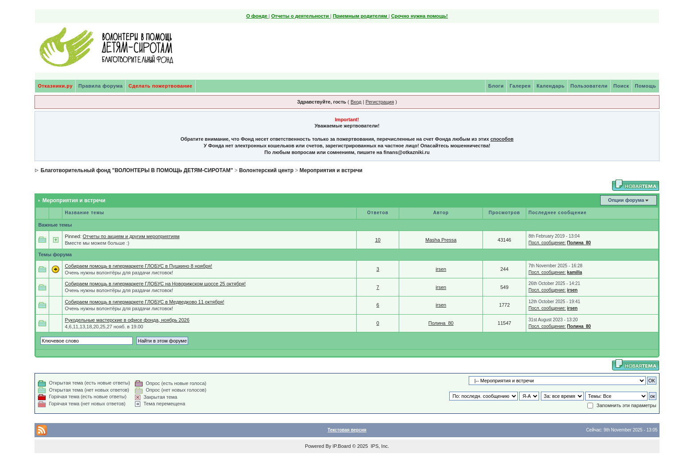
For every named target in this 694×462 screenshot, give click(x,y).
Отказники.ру (55, 86)
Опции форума (626, 200)
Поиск (621, 86)
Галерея (520, 86)
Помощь (645, 86)
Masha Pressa (440, 240)
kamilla (574, 272)
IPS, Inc (379, 446)
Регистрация (380, 101)
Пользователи (589, 86)
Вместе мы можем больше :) (97, 243)
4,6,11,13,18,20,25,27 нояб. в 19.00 (104, 326)
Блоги (496, 86)
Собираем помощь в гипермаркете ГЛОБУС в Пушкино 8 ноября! (138, 266)
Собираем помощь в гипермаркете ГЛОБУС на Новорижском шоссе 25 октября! (155, 283)
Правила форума (100, 86)
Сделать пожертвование (160, 86)
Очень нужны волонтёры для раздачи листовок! (119, 272)
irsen (441, 269)
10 (377, 240)
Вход (356, 101)
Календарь (550, 86)
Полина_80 (579, 242)
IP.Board (341, 446)
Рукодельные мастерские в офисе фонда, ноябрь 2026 (127, 320)
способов (501, 139)
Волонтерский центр (266, 170)
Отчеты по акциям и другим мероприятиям (131, 236)
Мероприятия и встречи (331, 170)
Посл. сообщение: (547, 242)
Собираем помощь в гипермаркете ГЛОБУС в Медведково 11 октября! (144, 301)
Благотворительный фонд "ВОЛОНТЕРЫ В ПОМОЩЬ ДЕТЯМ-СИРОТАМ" (137, 170)
